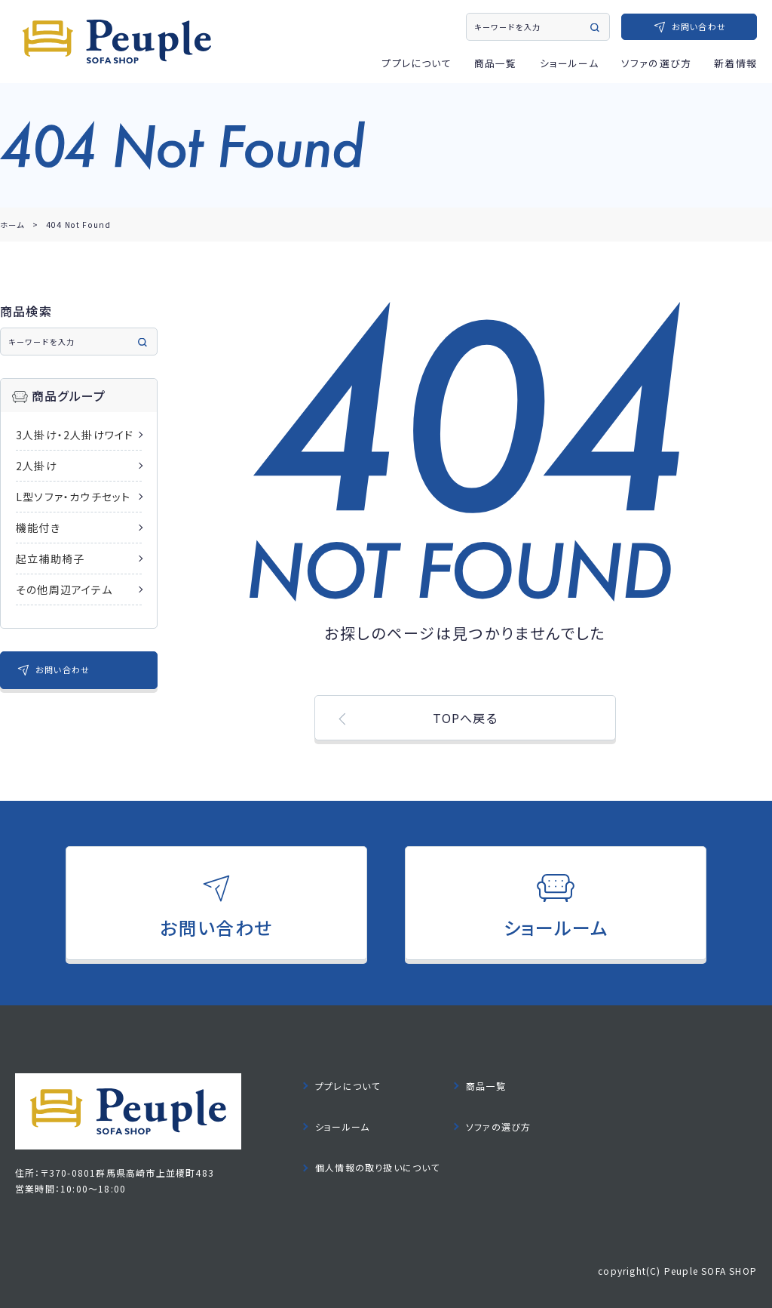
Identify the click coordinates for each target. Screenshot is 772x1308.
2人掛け (36, 465)
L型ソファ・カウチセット (73, 496)
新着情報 (735, 63)
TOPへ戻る (465, 718)
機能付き (38, 527)
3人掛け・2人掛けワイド (74, 434)
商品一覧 (495, 63)
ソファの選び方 (656, 63)
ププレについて (416, 63)
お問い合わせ (699, 26)
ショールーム (569, 63)
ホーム (12, 224)
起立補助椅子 (50, 558)
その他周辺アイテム (64, 589)
